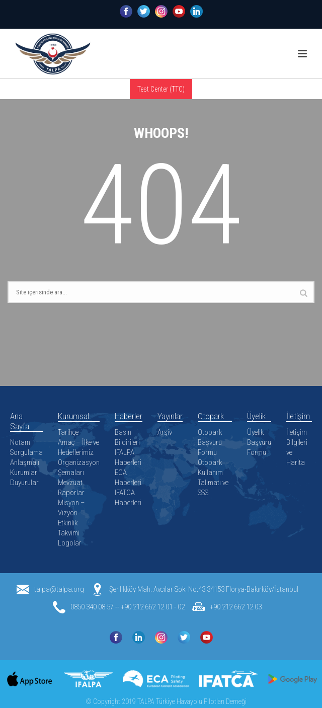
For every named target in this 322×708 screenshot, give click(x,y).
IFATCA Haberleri (128, 497)
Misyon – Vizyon (71, 507)
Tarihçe (68, 432)
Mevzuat (70, 482)
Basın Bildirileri (127, 437)
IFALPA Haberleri (128, 457)
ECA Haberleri (128, 477)
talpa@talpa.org (59, 589)
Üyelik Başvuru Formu (259, 442)
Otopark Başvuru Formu (210, 442)
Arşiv (164, 432)
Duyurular (24, 482)
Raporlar (71, 492)
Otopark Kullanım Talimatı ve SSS (213, 477)
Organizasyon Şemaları (79, 467)
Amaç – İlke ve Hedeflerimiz (78, 447)
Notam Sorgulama (26, 447)
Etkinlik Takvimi (68, 527)
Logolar (70, 542)
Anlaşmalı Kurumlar (24, 467)
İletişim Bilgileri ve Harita (296, 447)
